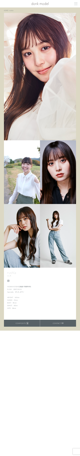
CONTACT (58, 323)
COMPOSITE (22, 323)
